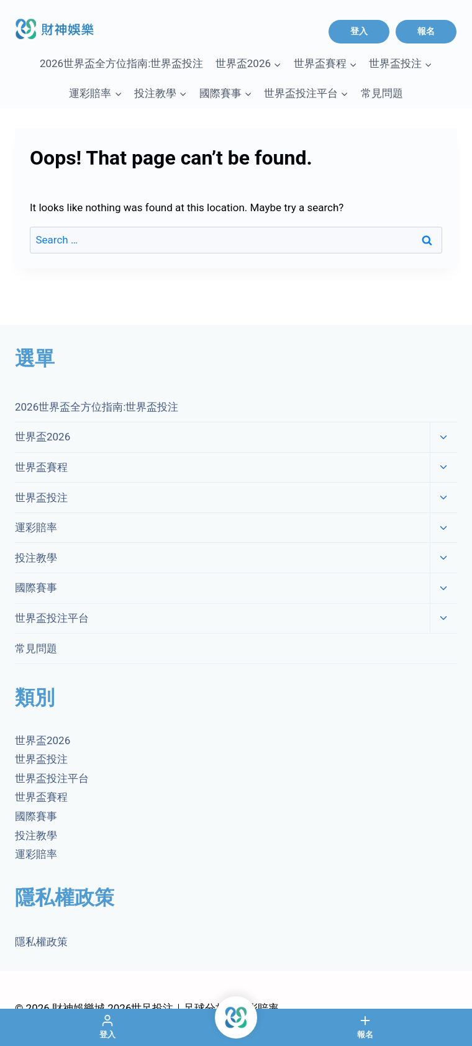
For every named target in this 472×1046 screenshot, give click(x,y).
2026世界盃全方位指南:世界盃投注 (121, 63)
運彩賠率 (36, 527)
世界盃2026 (42, 436)
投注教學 (36, 558)
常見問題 (382, 93)
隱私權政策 (41, 941)
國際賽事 (36, 587)
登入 (359, 31)
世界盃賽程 (41, 467)
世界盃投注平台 (52, 618)
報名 (426, 31)
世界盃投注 (41, 497)
